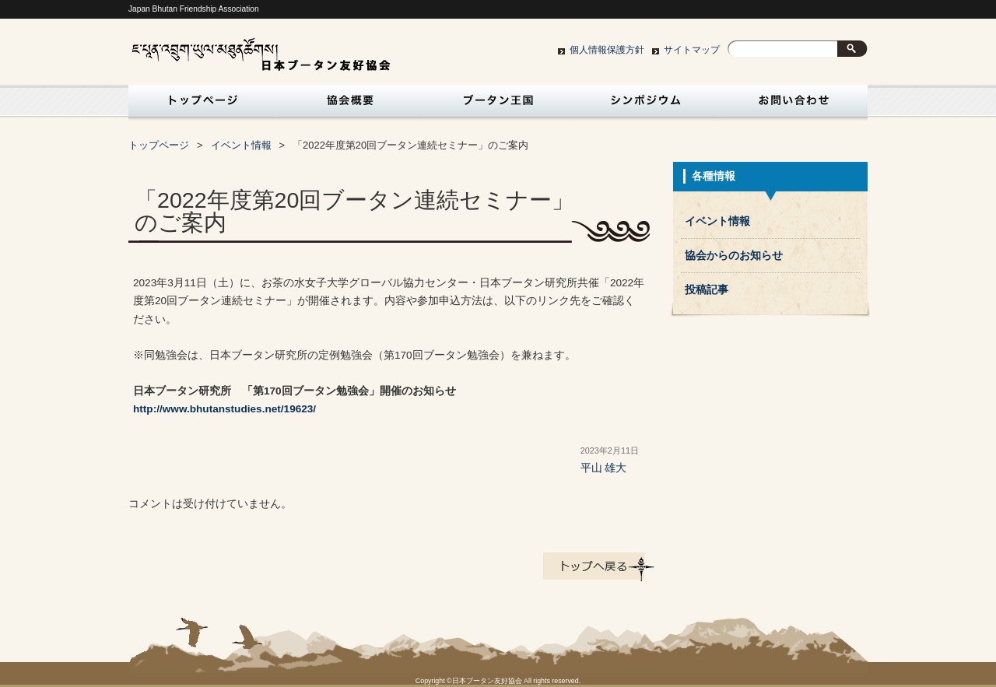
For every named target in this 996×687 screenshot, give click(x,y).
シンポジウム (646, 105)
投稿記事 (706, 290)
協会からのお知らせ (734, 255)
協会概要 (350, 105)
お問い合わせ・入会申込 (794, 105)
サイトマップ (692, 49)
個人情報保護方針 (607, 49)
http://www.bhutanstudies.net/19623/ (224, 409)
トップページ (199, 105)
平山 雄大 (603, 468)
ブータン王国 (498, 105)
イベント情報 (241, 145)
